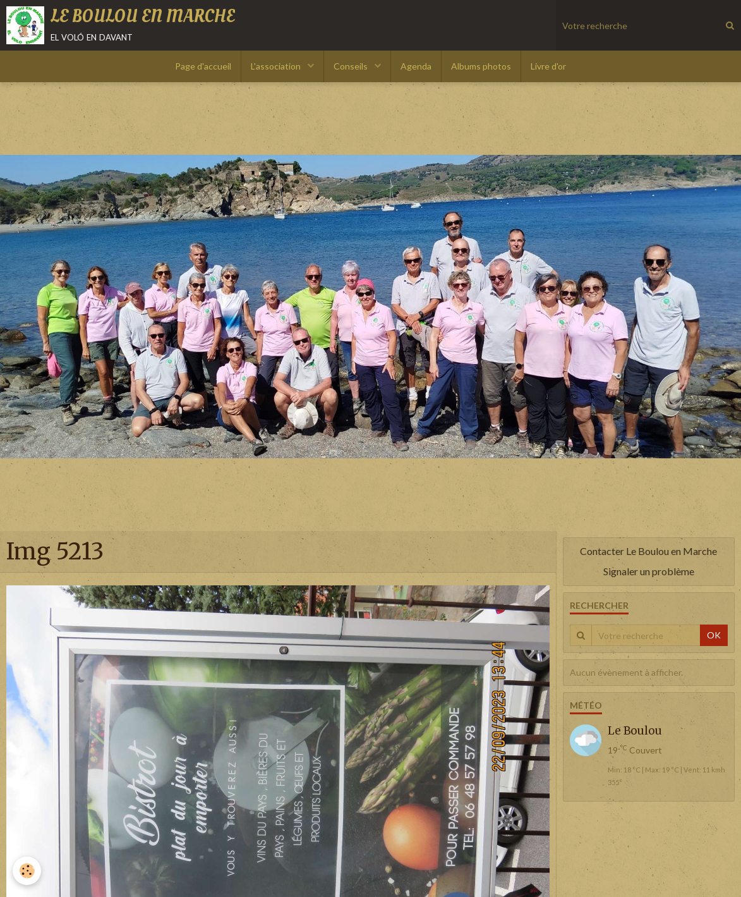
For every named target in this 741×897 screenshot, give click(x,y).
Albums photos (481, 66)
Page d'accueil (203, 66)
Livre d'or (548, 66)
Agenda (416, 66)
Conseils (352, 66)
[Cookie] (27, 871)
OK (714, 635)
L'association (277, 66)
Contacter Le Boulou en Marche (648, 551)
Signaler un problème (648, 571)
